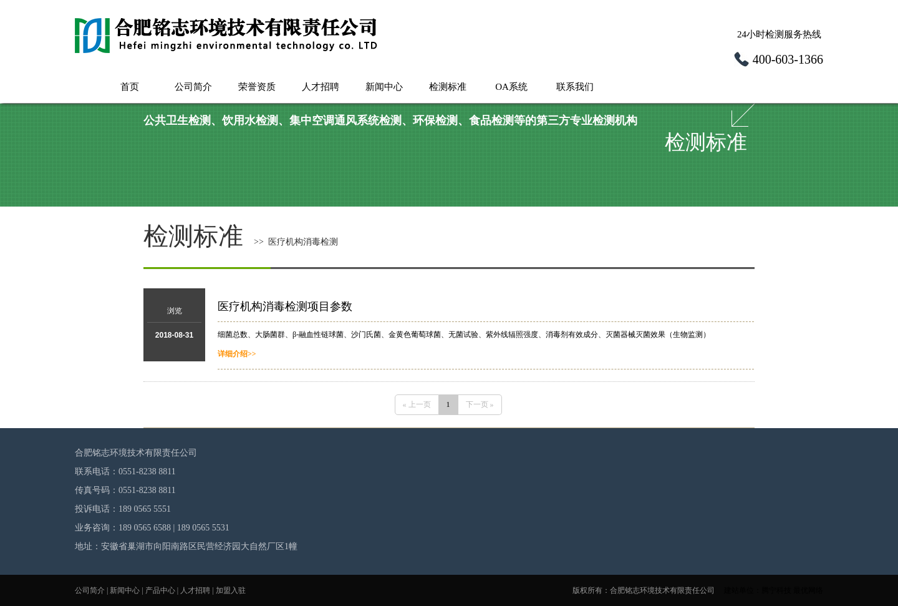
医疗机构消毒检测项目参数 (285, 306)
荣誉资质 (257, 87)
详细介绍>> (237, 353)
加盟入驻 (231, 590)
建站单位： (742, 590)
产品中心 (160, 590)
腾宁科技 (776, 590)
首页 (129, 87)
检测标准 (447, 87)
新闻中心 (384, 87)
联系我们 (575, 87)
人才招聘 (320, 87)
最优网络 (808, 590)
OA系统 (511, 87)
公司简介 (193, 87)
